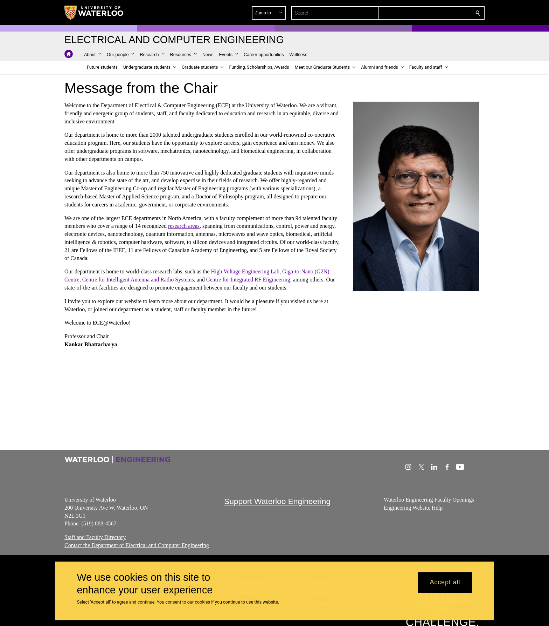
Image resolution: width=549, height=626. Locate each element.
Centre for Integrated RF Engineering (248, 280)
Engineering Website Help (413, 508)
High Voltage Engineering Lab (245, 271)
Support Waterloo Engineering (277, 501)
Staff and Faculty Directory (95, 537)
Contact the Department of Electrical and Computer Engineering (136, 545)
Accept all (445, 582)
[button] (427, 13)
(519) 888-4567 (98, 523)
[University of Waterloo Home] (94, 13)
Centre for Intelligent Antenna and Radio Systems (138, 280)
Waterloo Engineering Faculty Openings (429, 500)
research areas (184, 226)
